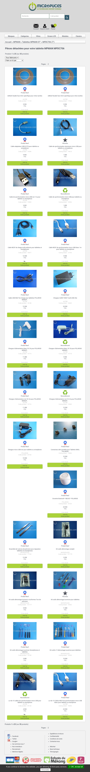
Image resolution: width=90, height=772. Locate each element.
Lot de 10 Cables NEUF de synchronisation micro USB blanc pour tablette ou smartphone (65, 701)
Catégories (25, 36)
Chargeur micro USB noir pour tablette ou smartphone (25, 449)
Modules (65, 36)
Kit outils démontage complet (65, 549)
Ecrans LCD (52, 36)
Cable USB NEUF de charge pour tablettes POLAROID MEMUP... (24, 299)
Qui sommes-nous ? (18, 744)
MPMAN (16, 42)
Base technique (55, 749)
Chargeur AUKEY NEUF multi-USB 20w (65, 298)
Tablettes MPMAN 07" (31, 42)
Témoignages (54, 752)
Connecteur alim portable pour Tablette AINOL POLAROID (65, 450)
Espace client (44, 29)
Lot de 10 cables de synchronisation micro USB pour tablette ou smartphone (25, 701)
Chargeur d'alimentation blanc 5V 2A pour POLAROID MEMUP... (24, 349)
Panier (54, 27)
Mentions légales (17, 752)
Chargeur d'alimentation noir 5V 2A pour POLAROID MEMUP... (25, 400)
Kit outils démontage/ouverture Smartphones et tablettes (25, 651)
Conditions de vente (56, 739)
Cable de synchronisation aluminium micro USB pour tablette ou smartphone (65, 147)
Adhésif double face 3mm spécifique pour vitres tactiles (24, 96)
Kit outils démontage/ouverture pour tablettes (65, 599)
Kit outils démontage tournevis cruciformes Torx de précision (25, 600)
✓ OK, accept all (76, 767)
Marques (11, 36)
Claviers (79, 36)
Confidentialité (54, 736)
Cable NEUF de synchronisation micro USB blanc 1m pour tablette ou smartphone (65, 248)
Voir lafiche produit (25, 112)
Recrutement (16, 749)
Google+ (15, 741)
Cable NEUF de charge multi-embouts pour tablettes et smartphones (25, 248)
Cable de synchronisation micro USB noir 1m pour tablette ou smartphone (24, 198)
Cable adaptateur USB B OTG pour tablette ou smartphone (25, 147)
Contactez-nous (55, 741)
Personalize (45, 770)
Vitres (38, 36)
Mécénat (52, 746)
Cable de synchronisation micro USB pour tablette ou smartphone (65, 198)
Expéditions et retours (57, 734)
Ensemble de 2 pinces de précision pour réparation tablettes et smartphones (25, 550)
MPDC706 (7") (48, 42)
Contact (36, 29)
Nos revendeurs (17, 746)
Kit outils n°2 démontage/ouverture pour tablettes (65, 650)
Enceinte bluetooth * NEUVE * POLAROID (65, 498)
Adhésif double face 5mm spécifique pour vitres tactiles (65, 96)
